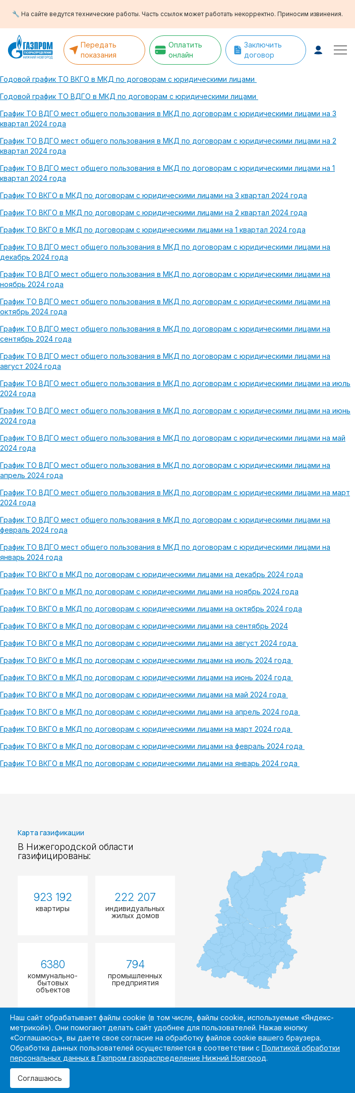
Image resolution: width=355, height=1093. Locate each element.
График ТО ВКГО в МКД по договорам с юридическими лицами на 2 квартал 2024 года (153, 212)
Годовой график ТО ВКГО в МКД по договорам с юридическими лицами (128, 79)
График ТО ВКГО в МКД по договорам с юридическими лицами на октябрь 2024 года (151, 608)
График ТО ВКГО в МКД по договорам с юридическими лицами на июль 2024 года (146, 660)
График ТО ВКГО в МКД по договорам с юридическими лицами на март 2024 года (146, 729)
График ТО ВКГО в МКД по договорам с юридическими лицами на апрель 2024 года (150, 711)
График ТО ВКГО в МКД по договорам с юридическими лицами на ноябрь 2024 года (149, 591)
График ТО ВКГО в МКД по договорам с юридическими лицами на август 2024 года (149, 643)
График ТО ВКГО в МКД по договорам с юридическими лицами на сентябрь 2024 (144, 626)
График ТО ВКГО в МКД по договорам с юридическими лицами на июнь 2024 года (146, 677)
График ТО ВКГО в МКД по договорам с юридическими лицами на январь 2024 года (150, 763)
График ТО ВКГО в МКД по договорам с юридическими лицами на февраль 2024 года (152, 746)
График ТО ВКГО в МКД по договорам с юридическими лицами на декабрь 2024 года (151, 574)
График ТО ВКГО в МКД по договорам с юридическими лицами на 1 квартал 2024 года (153, 229)
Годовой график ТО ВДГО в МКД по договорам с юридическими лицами (129, 96)
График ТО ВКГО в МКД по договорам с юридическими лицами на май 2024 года (144, 694)
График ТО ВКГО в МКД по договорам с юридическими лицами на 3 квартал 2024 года (153, 195)
